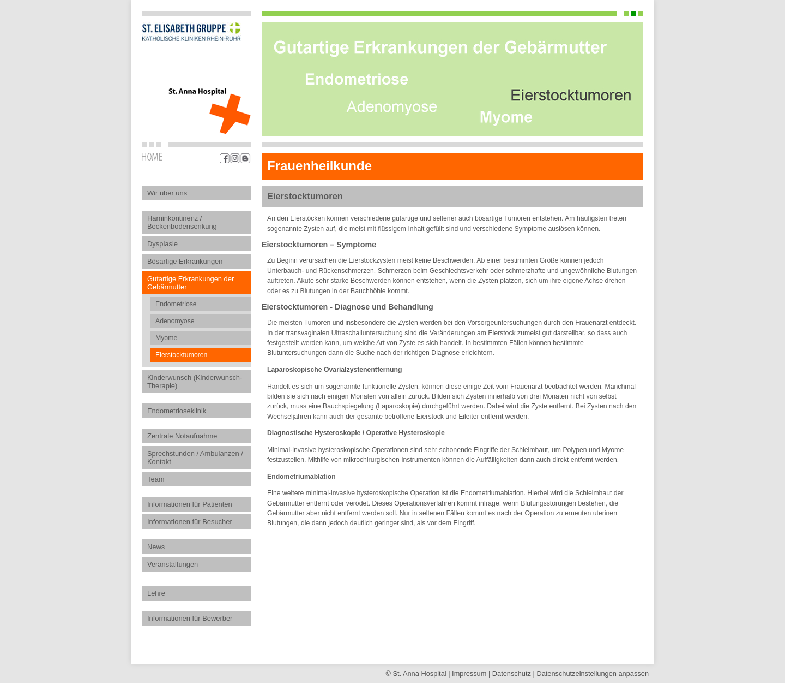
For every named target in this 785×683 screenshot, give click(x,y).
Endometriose (176, 304)
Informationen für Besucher (189, 522)
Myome (166, 338)
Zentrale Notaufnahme (182, 436)
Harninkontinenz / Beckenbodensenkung (182, 222)
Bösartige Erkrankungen (184, 261)
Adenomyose (175, 321)
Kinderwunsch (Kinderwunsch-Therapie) (194, 381)
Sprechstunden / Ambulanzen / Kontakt (195, 457)
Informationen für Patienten (189, 504)
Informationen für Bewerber (189, 618)
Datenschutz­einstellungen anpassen (592, 673)
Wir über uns (167, 193)
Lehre (156, 593)
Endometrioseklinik (176, 411)
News (156, 547)
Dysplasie (162, 244)
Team (156, 479)
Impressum (469, 673)
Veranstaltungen (172, 564)
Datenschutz (511, 673)
